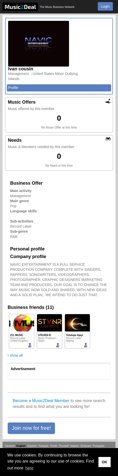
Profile (13, 88)
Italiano (75, 446)
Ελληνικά (86, 446)
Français (43, 446)
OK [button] (104, 462)
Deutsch (9, 446)
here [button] (29, 468)
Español (32, 446)
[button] (31, 428)
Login (105, 6)
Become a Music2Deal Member (41, 401)
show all (15, 355)
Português (99, 446)
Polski (53, 446)
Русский (64, 446)
